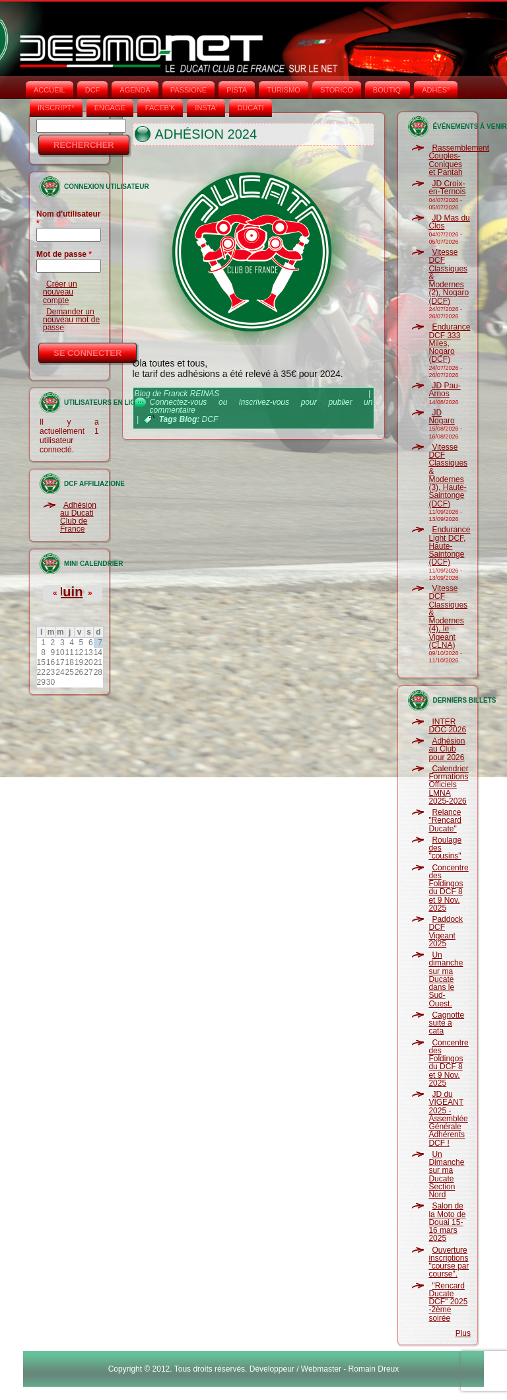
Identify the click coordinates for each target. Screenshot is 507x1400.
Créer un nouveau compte (60, 292)
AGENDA (134, 90)
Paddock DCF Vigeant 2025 (445, 931)
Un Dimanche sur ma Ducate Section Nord (446, 1174)
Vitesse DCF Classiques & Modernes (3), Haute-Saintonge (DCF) (447, 475)
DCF (92, 90)
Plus (463, 1333)
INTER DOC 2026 (447, 725)
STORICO (336, 90)
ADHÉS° (436, 90)
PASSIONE (188, 90)
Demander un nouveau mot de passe (71, 320)
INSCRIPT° (56, 108)
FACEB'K (160, 108)
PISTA (236, 90)
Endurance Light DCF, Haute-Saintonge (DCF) (449, 546)
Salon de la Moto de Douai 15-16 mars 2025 (446, 1222)
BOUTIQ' (387, 90)
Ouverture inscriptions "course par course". (448, 1262)
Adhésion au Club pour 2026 (446, 749)
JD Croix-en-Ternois (446, 187)
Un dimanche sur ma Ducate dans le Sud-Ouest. (445, 979)
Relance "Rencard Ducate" (444, 820)
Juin (69, 591)
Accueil (49, 90)
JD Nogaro (441, 416)
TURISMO (283, 90)
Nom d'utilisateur (68, 218)
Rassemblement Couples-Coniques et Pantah (458, 160)
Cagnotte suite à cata (446, 1023)
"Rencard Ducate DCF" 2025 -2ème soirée (447, 1302)
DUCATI (250, 108)
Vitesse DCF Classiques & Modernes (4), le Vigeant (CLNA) (447, 617)
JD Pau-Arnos (444, 389)
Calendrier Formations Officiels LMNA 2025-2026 (448, 785)
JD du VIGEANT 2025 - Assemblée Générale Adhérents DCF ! (447, 1119)
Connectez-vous (178, 402)
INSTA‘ (206, 108)
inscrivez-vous (264, 402)
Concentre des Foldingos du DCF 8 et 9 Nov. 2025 (448, 888)
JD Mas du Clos (448, 221)
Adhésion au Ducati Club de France (78, 517)
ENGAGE (109, 108)
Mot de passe (64, 254)
